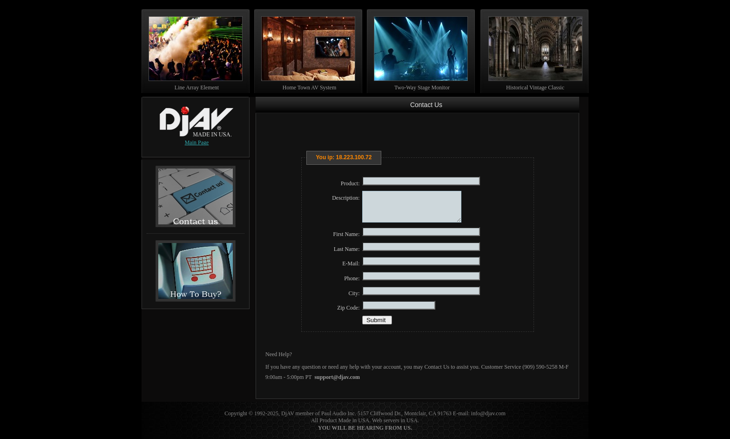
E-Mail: (350, 263)
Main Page (197, 142)
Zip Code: (348, 307)
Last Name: (347, 249)
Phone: (351, 278)
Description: (345, 198)
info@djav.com (488, 413)
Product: (350, 183)
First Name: (346, 234)
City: (353, 293)
